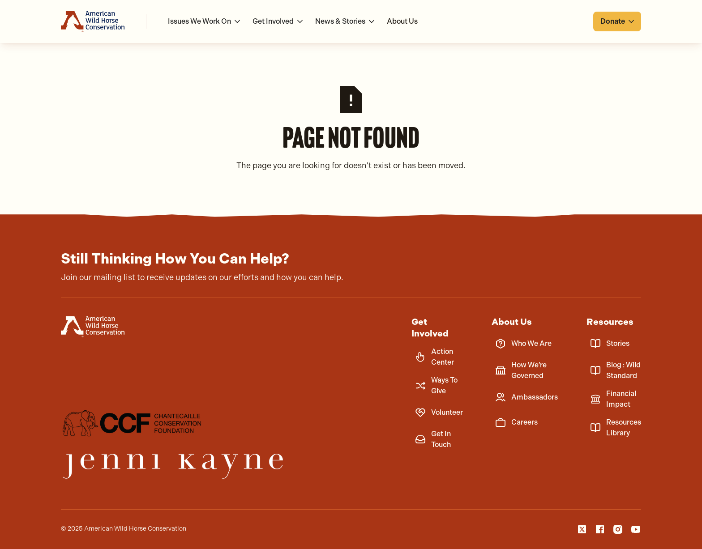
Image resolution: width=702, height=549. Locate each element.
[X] (582, 529)
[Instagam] (617, 529)
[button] (205, 21)
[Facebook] (600, 529)
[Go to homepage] (92, 21)
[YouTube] (635, 529)
